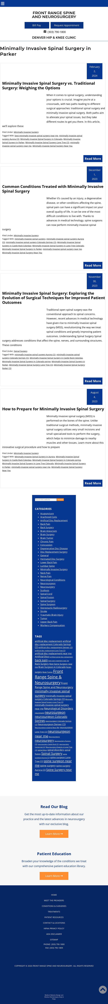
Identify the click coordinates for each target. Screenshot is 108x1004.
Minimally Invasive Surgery (26, 132)
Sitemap (54, 939)
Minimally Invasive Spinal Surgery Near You (52, 146)
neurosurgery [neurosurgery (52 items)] (44, 740)
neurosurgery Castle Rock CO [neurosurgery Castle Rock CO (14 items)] (48, 744)
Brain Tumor (46, 537)
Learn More (52, 834)
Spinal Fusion (47, 597)
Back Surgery (47, 527)
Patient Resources (54, 917)
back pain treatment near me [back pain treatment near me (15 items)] (58, 661)
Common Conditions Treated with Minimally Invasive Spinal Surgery (52, 189)
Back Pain (45, 524)
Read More (93, 158)
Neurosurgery (47, 586)
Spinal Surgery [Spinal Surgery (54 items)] (51, 753)
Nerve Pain (46, 576)
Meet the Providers (54, 900)
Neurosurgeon (48, 583)
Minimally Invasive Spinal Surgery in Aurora (35, 456)
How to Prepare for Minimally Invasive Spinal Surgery (53, 408)
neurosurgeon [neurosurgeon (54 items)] (55, 712)
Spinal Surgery (20, 351)
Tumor (43, 618)
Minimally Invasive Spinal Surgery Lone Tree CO (47, 142)
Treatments (54, 911)
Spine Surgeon (47, 604)
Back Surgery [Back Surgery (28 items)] (42, 663)
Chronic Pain (46, 541)
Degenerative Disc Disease (54, 548)
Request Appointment (66, 25)
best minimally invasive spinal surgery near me (36, 135)
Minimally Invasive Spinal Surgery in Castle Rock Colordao (56, 358)
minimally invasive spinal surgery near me (62, 249)
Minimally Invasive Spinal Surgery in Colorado (41, 139)
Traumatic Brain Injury (51, 614)
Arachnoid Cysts (48, 516)
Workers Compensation (52, 625)
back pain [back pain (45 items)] (41, 660)
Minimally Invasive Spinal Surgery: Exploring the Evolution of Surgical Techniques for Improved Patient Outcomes (53, 298)
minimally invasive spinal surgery (30, 239)
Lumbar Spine (47, 565)
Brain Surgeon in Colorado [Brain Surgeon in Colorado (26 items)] (52, 667)
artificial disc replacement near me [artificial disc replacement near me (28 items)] (53, 653)
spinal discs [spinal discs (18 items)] (42, 750)
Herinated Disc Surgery (52, 559)
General (44, 555)
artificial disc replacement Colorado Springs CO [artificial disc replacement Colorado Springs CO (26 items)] (53, 644)
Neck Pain (45, 572)
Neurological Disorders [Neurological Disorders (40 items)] (58, 708)
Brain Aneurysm (48, 531)
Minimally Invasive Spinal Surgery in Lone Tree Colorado (58, 245)
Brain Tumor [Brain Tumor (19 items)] (48, 672)
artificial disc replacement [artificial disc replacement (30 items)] (48, 641)
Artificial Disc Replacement (54, 520)
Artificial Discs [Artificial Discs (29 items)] (42, 656)
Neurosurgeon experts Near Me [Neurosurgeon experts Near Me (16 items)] (47, 727)
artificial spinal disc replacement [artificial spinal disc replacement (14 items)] (61, 657)
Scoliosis (44, 590)
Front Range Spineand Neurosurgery (54, 15)
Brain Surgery (47, 534)
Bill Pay (36, 25)
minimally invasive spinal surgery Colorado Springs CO (31, 242)
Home (54, 895)
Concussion (46, 544)
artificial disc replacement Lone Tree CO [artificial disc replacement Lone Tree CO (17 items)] (50, 650)
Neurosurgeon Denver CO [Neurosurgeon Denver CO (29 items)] (52, 724)
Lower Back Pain (48, 562)
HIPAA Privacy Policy (54, 928)
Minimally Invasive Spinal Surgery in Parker (22, 249)
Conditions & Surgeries (54, 906)
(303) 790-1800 (57, 32)
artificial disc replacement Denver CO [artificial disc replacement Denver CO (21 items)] (55, 647)
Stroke (43, 611)
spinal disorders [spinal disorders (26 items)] (55, 749)
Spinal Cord (46, 593)
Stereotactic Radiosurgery (53, 607)
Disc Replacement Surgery (53, 551)
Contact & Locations (54, 923)
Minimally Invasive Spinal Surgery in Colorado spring (26, 361)
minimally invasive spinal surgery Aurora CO (35, 354)
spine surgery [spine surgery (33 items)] (48, 765)
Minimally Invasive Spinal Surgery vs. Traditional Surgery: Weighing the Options (48, 85)
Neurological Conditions (52, 579)
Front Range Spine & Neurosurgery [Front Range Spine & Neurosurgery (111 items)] (49, 677)
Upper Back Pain (48, 621)
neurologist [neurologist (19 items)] (39, 713)
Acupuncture (47, 513)
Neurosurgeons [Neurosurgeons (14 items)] (54, 737)
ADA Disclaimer (54, 934)
